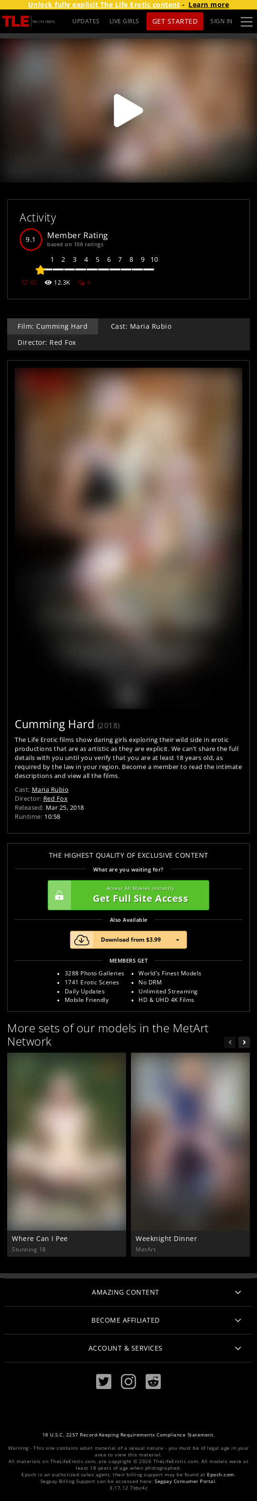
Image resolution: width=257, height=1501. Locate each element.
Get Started (175, 21)
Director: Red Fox (47, 342)
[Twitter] (103, 1382)
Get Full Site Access (126, 895)
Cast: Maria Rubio (141, 326)
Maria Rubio (50, 789)
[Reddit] (153, 1382)
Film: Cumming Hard (53, 326)
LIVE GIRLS (124, 21)
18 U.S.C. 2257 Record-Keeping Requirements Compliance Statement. (128, 1435)
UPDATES (86, 21)
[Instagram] (128, 1382)
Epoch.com (220, 1475)
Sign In (221, 21)
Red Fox (55, 798)
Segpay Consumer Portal (185, 1481)
